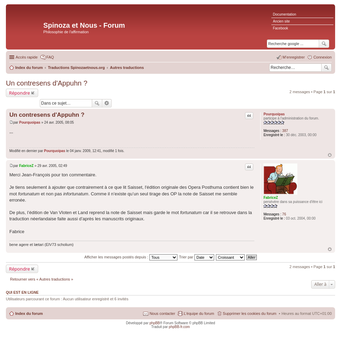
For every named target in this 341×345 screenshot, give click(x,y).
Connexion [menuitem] (322, 57)
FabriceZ (270, 198)
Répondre (19, 93)
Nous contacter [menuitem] (162, 313)
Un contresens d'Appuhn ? (46, 83)
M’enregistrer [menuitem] (293, 57)
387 (285, 131)
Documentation (284, 14)
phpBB (154, 323)
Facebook (280, 28)
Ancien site (281, 21)
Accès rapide (27, 57)
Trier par (196, 257)
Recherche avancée (107, 103)
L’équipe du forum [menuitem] (199, 313)
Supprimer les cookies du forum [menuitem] (250, 313)
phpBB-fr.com (179, 327)
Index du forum (29, 313)
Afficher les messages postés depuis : (130, 257)
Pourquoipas (274, 114)
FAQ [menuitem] (50, 57)
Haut (330, 155)
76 (284, 214)
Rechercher (326, 67)
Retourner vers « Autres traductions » (41, 279)
